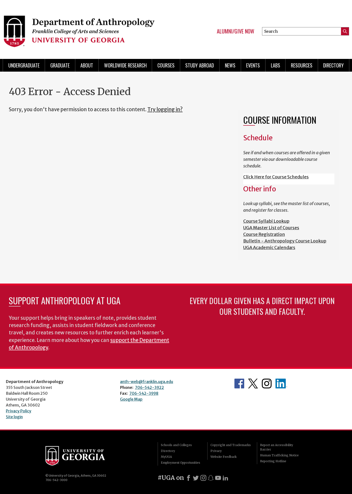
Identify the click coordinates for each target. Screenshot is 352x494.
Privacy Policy (18, 410)
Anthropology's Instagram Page (267, 383)
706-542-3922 (149, 387)
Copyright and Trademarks (230, 445)
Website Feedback (223, 457)
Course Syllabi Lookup (266, 221)
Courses (166, 65)
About (86, 65)
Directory (333, 65)
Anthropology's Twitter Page (253, 383)
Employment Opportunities (180, 462)
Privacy (216, 451)
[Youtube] (218, 478)
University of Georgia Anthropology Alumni (281, 383)
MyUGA (166, 457)
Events (253, 65)
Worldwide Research (125, 65)
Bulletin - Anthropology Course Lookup (284, 241)
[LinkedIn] (225, 478)
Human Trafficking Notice (279, 455)
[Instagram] (203, 478)
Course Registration (264, 234)
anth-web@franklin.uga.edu (146, 381)
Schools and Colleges (176, 445)
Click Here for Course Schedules (276, 177)
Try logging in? (165, 109)
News (230, 65)
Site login (14, 416)
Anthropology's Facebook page (239, 383)
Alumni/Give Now (235, 31)
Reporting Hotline (273, 461)
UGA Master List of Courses (271, 228)
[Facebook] (188, 478)
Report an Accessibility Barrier (276, 447)
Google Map (131, 399)
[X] (196, 478)
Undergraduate (24, 65)
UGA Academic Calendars (269, 247)
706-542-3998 (143, 393)
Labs (275, 65)
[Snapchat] (211, 478)
